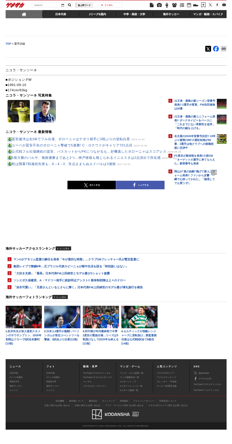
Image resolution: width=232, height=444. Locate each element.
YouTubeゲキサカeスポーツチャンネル (97, 393)
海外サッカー (15, 400)
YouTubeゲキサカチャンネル (97, 387)
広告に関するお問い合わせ (57, 420)
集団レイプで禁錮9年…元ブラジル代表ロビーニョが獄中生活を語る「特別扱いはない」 (71, 277)
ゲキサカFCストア (166, 387)
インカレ (108, 5)
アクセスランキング (166, 391)
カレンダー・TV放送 (167, 396)
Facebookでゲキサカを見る (190, 253)
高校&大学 (14, 396)
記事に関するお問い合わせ (87, 420)
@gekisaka (201, 387)
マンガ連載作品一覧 (129, 391)
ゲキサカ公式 (202, 393)
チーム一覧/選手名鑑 (167, 400)
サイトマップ (108, 415)
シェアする (106, 196)
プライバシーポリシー (143, 415)
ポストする (57, 196)
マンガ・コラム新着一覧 (131, 387)
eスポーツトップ (128, 396)
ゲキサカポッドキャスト (95, 400)
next (151, 183)
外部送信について (167, 415)
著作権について (76, 415)
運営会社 (93, 415)
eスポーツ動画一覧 (129, 404)
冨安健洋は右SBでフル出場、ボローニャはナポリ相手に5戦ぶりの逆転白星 (78, 139)
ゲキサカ (15, 6)
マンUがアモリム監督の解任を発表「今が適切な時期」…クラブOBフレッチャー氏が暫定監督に (76, 270)
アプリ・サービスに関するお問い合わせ (124, 420)
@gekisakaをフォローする (189, 246)
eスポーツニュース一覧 (131, 400)
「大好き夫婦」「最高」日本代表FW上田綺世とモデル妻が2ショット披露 (61, 285)
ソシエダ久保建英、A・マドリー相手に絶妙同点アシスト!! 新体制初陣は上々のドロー (69, 292)
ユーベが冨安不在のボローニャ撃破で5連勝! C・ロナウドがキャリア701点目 (79, 146)
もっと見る (64, 259)
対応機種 (60, 415)
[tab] (24, 14)
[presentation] (24, 14)
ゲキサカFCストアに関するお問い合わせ (168, 420)
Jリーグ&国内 (16, 391)
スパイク (13, 404)
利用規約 (124, 415)
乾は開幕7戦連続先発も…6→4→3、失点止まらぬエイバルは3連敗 (71, 174)
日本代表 (13, 387)
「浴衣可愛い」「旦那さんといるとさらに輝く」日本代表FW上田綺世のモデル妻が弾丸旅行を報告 (78, 300)
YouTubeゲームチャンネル (206, 404)
